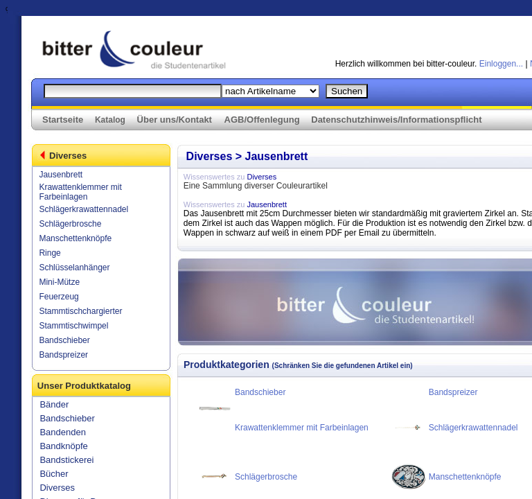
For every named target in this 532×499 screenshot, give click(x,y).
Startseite (62, 119)
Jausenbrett (60, 175)
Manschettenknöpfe (75, 238)
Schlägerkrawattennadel (83, 209)
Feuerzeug (58, 296)
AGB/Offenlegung (262, 119)
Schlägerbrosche (70, 224)
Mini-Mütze (59, 282)
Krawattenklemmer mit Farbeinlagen (80, 192)
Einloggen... (501, 64)
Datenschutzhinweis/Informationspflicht (396, 119)
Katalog (110, 120)
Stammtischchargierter (80, 311)
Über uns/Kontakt (174, 119)
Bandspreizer (63, 355)
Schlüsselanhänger (74, 267)
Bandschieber (64, 340)
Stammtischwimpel (73, 326)
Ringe (49, 253)
